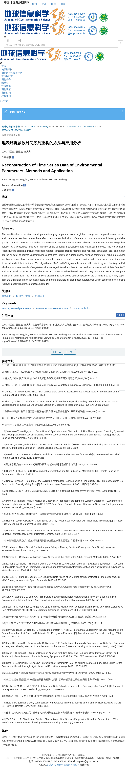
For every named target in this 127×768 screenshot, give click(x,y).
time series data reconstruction (52, 308)
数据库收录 (7, 76)
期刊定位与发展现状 (11, 72)
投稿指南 (6, 86)
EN (1, 101)
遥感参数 (6, 296)
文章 (44, 4)
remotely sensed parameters (16, 308)
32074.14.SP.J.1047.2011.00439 (16, 130)
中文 (5, 101)
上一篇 (57, 352)
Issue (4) (44, 126)
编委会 (4, 82)
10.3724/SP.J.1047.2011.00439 (79, 126)
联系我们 (6, 96)
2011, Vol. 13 (30, 126)
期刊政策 (6, 89)
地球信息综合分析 (11, 135)
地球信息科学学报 (11, 126)
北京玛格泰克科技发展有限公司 (63, 764)
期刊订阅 (6, 92)
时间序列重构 (23, 296)
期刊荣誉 (6, 79)
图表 (53, 4)
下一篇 (70, 352)
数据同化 (39, 296)
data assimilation (81, 308)
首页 (3, 66)
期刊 (34, 4)
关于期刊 (6, 69)
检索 (63, 4)
